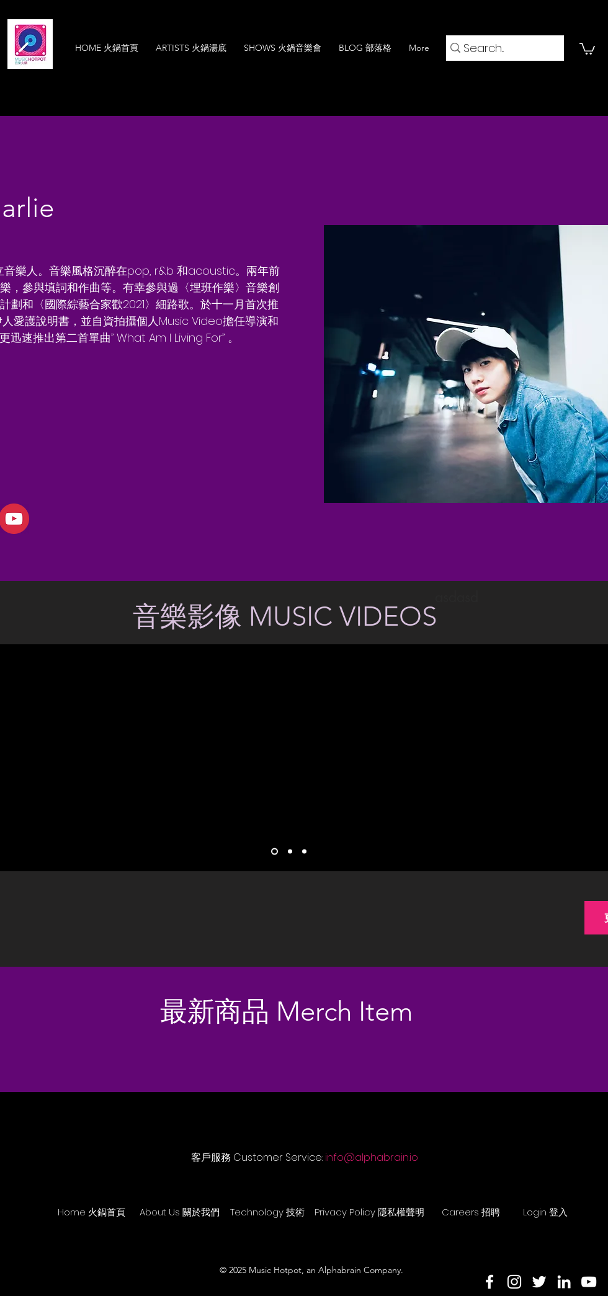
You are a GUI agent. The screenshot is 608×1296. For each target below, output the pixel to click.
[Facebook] (489, 1281)
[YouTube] (588, 1281)
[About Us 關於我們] (179, 1211)
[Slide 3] (304, 852)
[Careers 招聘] (471, 1211)
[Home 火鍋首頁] (91, 1211)
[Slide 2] (290, 852)
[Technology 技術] (267, 1211)
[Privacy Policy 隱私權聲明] (369, 1211)
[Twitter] (539, 1281)
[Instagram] (514, 1281)
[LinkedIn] (564, 1281)
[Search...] (500, 48)
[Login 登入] (545, 1211)
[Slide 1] (274, 851)
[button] (587, 48)
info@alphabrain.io (371, 1157)
